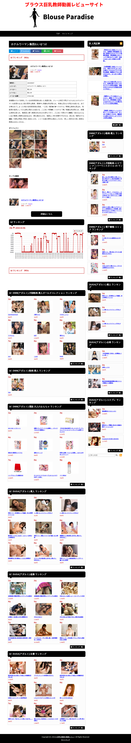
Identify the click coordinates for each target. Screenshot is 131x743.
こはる (36, 356)
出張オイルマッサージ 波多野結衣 (17, 698)
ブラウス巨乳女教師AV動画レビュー (63, 737)
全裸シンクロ (106, 367)
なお (9, 392)
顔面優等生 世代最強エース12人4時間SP (19, 558)
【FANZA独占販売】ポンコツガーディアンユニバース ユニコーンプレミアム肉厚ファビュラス (72, 430)
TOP (58, 34)
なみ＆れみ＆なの (13, 314)
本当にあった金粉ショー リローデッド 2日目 (72, 596)
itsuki (61, 356)
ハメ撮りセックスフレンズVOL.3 (43, 513)
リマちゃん (11, 335)
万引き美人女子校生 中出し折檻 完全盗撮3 (71, 617)
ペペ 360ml (63, 475)
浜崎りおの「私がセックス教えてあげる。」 (20, 719)
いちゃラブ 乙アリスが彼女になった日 (44, 698)
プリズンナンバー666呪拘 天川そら (44, 675)
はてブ (14, 51)
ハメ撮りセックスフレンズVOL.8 (69, 513)
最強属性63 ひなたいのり (109, 411)
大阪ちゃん (37, 314)
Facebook (25, 51)
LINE (47, 51)
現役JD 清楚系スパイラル (15, 452)
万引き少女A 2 (38, 617)
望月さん (62, 335)
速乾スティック (38, 452)
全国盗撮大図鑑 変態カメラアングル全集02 (20, 596)
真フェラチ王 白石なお (66, 698)
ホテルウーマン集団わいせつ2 (32, 200)
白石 (35, 335)
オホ (9, 356)
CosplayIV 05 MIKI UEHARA (110, 439)
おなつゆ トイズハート (14, 428)
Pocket (57, 51)
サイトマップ (67, 34)
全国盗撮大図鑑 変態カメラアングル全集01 (46, 596)
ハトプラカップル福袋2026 (15, 475)
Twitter (36, 51)
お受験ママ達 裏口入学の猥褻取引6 (18, 617)
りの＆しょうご (64, 314)
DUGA (40, 70)
